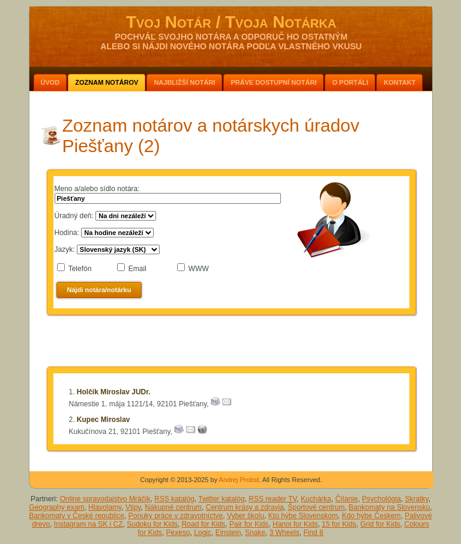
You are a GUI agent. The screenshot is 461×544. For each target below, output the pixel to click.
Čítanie (346, 499)
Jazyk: (65, 249)
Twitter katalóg (221, 499)
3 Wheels (285, 532)
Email (137, 268)
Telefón (80, 268)
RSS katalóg (174, 499)
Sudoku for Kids (152, 524)
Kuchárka (316, 499)
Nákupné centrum (173, 507)
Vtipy (133, 507)
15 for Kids (339, 524)
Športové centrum (316, 507)
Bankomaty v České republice (76, 516)
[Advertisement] (231, 343)
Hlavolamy (104, 507)
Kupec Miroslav (103, 419)
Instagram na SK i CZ (88, 524)
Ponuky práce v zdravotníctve (175, 516)
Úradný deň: (74, 216)
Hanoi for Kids (295, 524)
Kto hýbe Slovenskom (303, 516)
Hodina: (67, 232)
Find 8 (313, 532)
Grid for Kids (380, 524)
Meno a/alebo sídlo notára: (97, 189)
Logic (202, 532)
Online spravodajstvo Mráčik (105, 499)
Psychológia (381, 499)
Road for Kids (204, 524)
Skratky (417, 499)
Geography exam (56, 507)
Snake (255, 532)
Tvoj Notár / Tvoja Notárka (231, 22)
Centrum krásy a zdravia (245, 507)
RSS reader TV (273, 499)
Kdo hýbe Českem (371, 516)
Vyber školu (245, 516)
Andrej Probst (239, 479)
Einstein (228, 532)
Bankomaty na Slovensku (389, 507)
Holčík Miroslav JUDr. (114, 392)
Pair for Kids (248, 524)
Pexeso (178, 532)
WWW (198, 268)
